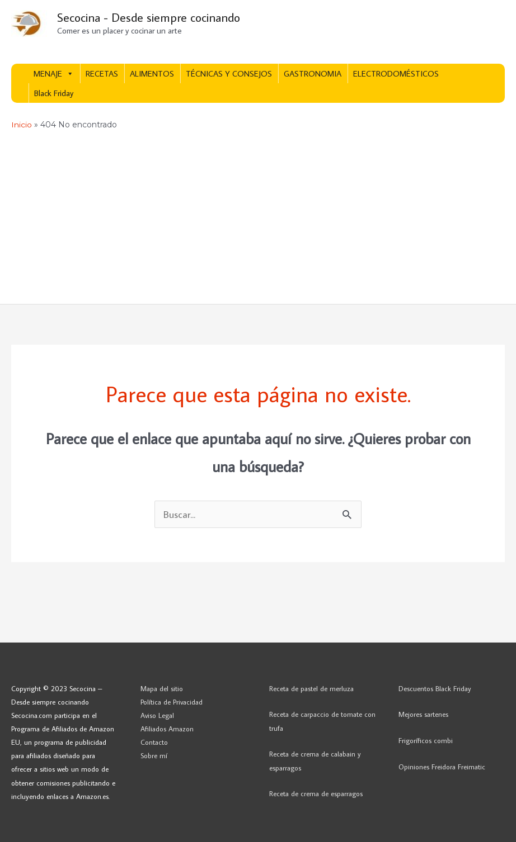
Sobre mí (153, 755)
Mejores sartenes (423, 714)
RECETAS (102, 74)
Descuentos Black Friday (434, 688)
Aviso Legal (157, 715)
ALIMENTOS (152, 74)
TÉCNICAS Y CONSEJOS (229, 74)
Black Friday (53, 93)
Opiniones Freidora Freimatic (441, 767)
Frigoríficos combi (425, 740)
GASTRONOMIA (312, 74)
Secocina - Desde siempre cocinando (151, 17)
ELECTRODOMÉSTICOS (396, 74)
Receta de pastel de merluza (311, 688)
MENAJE (54, 74)
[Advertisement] (258, 220)
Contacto (154, 742)
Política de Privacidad (171, 701)
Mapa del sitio (161, 688)
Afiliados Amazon (167, 728)
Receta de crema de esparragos (316, 793)
